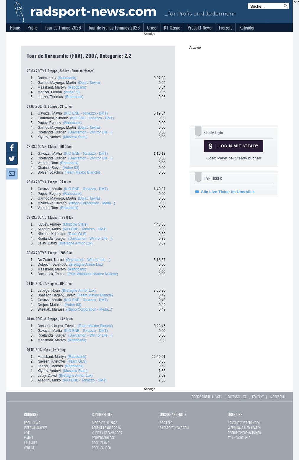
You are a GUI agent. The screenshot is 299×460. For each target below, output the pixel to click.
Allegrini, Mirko (49, 229)
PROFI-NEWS (32, 422)
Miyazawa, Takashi (52, 203)
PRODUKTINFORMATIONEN (244, 432)
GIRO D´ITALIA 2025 (104, 422)
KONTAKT (258, 396)
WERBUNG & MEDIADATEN (244, 427)
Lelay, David (47, 243)
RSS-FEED (166, 422)
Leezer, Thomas (50, 97)
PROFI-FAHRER (101, 447)
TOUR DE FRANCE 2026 (106, 427)
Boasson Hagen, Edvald (57, 295)
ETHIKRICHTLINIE (239, 437)
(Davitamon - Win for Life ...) (90, 132)
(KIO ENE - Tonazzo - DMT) (86, 113)
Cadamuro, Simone (53, 118)
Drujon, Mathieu (50, 305)
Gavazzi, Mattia (50, 113)
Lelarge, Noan (49, 290)
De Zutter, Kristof (51, 260)
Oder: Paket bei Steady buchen (233, 158)
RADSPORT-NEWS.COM (174, 427)
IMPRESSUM (277, 396)
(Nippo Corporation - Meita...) (92, 203)
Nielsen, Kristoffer (51, 234)
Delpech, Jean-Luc (52, 264)
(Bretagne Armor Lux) (76, 243)
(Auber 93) (72, 92)
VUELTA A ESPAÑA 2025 (107, 432)
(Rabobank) (67, 78)
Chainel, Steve (49, 168)
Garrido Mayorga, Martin (57, 83)
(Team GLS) (77, 234)
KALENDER (30, 442)
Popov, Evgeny (49, 123)
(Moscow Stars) (75, 137)
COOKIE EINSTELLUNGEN (207, 396)
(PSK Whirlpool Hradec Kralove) (92, 274)
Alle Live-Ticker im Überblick (228, 192)
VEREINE (29, 447)
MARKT (28, 437)
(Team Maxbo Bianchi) (82, 172)
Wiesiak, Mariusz (51, 309)
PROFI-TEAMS (100, 442)
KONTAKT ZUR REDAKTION (244, 422)
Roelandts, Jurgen (52, 132)
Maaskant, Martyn (52, 87)
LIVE (27, 432)
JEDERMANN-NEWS (36, 427)
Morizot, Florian (50, 92)
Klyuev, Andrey (49, 137)
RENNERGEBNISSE (103, 437)
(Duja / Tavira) (89, 83)
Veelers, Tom (48, 163)
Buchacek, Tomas (52, 274)
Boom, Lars (47, 78)
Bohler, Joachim (50, 172)
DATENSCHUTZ (237, 396)
